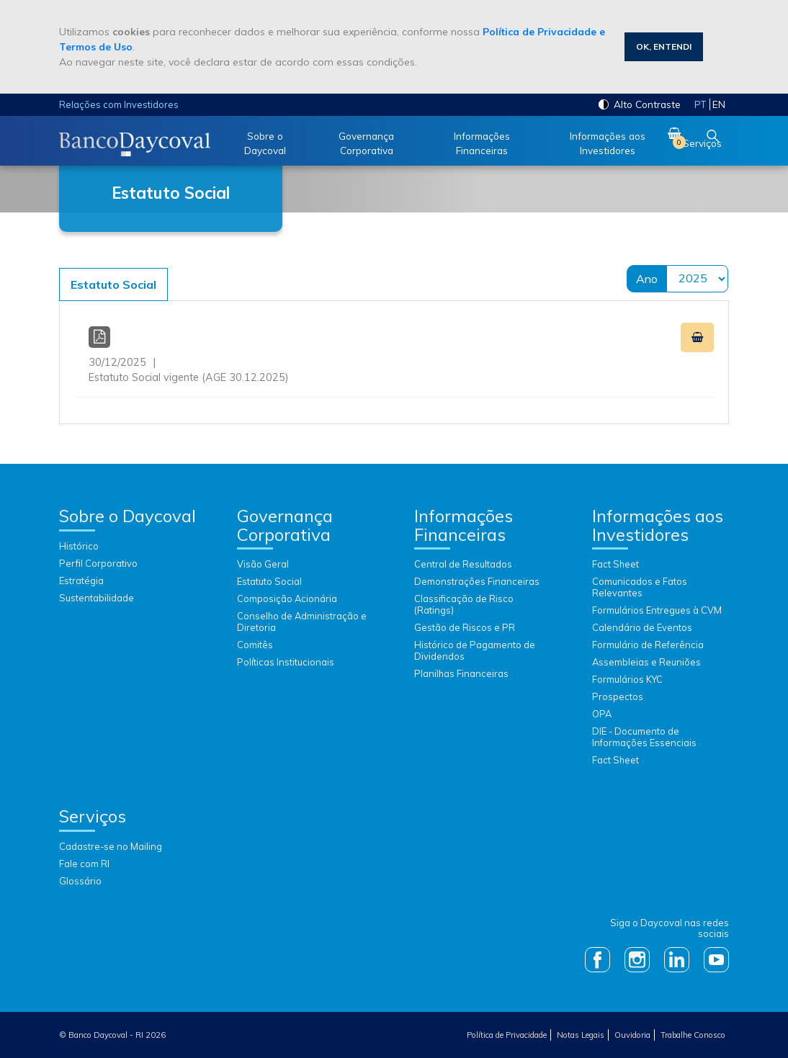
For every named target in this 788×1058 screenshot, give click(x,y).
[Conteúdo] (394, 338)
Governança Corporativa (366, 143)
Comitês (255, 644)
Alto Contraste (640, 104)
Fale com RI (84, 863)
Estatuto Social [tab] (113, 284)
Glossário (80, 881)
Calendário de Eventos (642, 627)
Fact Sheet (615, 564)
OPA (602, 713)
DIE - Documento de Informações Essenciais (644, 736)
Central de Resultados (463, 564)
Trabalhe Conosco (693, 1035)
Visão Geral (263, 564)
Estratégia (81, 580)
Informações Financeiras (482, 143)
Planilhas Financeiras (461, 673)
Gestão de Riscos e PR (464, 627)
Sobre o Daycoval (265, 143)
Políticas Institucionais (285, 662)
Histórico (79, 546)
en (718, 104)
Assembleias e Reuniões (646, 662)
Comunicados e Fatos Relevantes (639, 587)
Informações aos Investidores (607, 143)
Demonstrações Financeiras (476, 581)
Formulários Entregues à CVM (657, 610)
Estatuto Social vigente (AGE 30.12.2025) (394, 355)
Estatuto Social (269, 581)
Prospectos (617, 696)
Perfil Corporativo (98, 563)
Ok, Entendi (663, 46)
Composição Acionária (287, 598)
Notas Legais (580, 1035)
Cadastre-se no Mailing (110, 846)
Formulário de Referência (648, 644)
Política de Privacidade (507, 1035)
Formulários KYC (627, 679)
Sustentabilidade (96, 598)
